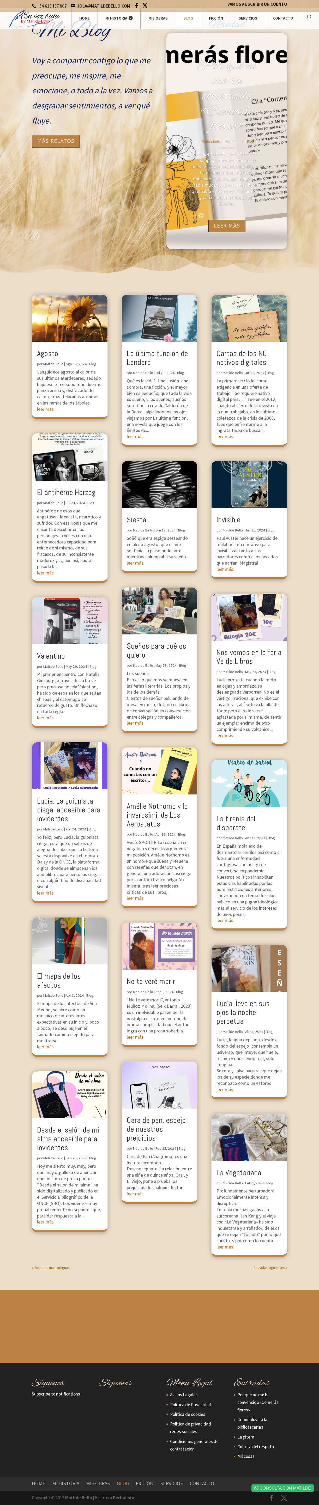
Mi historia (116, 18)
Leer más (227, 226)
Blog (188, 18)
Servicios (248, 18)
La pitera (245, 1437)
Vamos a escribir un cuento (257, 4)
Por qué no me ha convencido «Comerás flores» (227, 96)
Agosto (47, 353)
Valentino (51, 656)
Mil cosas (246, 1456)
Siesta (136, 520)
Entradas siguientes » (270, 1267)
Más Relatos (55, 141)
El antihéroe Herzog (66, 492)
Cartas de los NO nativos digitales (241, 357)
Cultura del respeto (255, 1446)
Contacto (283, 18)
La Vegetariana (238, 1173)
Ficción (216, 18)
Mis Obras (158, 18)
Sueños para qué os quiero (156, 650)
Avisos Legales (184, 1395)
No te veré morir (151, 981)
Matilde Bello (211, 141)
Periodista (123, 1498)
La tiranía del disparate (235, 823)
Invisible (228, 520)
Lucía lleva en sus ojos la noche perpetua (243, 1012)
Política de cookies (187, 1414)
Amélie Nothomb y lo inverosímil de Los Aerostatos (157, 815)
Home (84, 18)
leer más (45, 409)
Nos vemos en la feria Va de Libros (248, 656)
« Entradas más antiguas (51, 1267)
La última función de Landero (157, 357)
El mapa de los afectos (59, 980)
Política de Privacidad (190, 1405)
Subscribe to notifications (56, 1394)
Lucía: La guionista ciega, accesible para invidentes (68, 810)
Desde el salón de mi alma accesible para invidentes (68, 1139)
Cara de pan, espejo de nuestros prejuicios (156, 1129)
